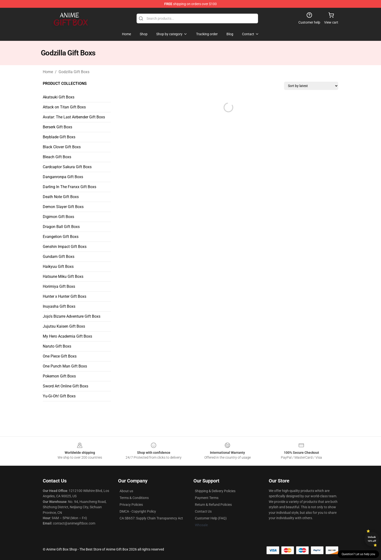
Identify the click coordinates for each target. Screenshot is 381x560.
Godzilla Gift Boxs (74, 72)
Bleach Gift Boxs (57, 157)
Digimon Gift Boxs (58, 216)
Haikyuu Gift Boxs (58, 266)
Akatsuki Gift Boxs (58, 97)
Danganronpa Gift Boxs (63, 177)
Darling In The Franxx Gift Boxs (69, 186)
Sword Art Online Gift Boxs (65, 386)
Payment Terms (206, 498)
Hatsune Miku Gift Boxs (63, 276)
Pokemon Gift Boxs (59, 376)
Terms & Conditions (134, 498)
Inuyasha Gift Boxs (59, 306)
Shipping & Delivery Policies (215, 491)
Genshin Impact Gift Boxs (65, 246)
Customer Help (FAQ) (211, 518)
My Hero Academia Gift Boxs (67, 336)
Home (48, 72)
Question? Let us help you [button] (358, 554)
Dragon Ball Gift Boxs (61, 226)
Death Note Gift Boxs (61, 196)
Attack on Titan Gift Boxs (64, 107)
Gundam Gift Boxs (58, 256)
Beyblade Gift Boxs (59, 137)
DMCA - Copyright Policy (138, 511)
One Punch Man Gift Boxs (65, 366)
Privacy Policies (131, 505)
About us (126, 491)
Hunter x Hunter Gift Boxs (64, 296)
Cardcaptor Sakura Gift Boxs (67, 167)
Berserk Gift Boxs (57, 127)
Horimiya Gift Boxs (59, 286)
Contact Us (203, 511)
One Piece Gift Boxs (60, 356)
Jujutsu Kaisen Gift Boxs (64, 326)
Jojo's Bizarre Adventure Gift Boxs (71, 316)
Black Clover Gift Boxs (62, 147)
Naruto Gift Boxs (57, 346)
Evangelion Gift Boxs (60, 236)
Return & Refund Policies (213, 505)
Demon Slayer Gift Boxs (63, 206)
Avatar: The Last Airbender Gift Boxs (74, 117)
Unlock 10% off (372, 539)
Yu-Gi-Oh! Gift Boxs (59, 396)
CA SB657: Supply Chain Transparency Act (151, 518)
